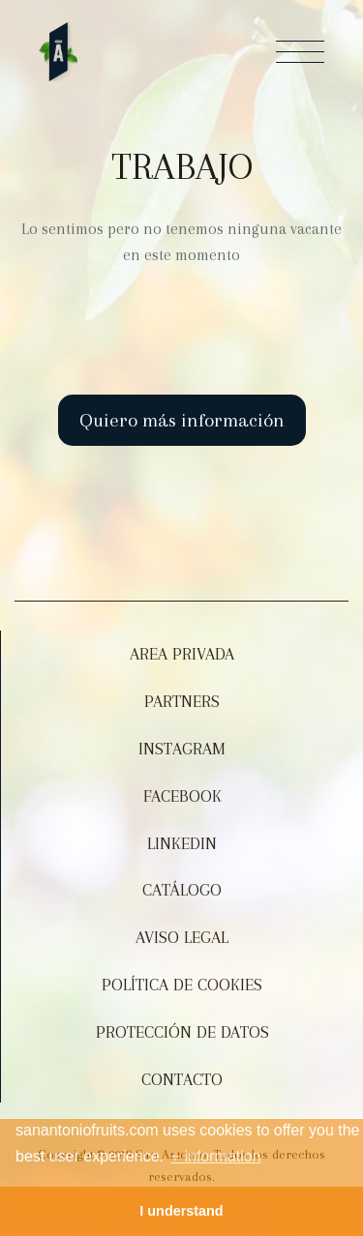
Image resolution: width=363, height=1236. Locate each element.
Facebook (182, 796)
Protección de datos (182, 1032)
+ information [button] (216, 1156)
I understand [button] (181, 1211)
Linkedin (182, 843)
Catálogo (182, 889)
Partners (182, 701)
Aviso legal (182, 937)
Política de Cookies (182, 984)
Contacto (182, 1079)
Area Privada (182, 653)
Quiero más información (182, 420)
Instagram (182, 748)
